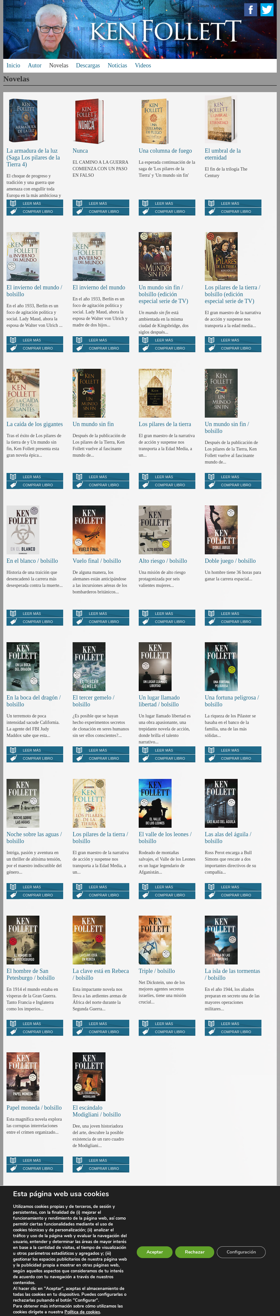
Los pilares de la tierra (165, 424)
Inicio (13, 65)
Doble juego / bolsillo (230, 561)
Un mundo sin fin (93, 424)
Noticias (117, 65)
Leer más (32, 203)
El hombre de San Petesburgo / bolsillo (31, 974)
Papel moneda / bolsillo (34, 1107)
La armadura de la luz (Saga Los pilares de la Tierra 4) (33, 157)
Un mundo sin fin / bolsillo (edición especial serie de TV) (163, 294)
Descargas (88, 65)
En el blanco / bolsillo (32, 561)
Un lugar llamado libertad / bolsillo (159, 701)
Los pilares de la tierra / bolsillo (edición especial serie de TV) (232, 294)
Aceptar (155, 1252)
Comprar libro (38, 212)
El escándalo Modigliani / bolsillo (97, 1111)
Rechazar (194, 1252)
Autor (35, 65)
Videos (143, 65)
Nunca (80, 150)
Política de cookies (82, 1312)
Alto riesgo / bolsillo (163, 561)
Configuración (241, 1252)
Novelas (58, 65)
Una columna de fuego (165, 150)
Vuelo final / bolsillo (97, 561)
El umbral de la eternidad (223, 154)
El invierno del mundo (99, 287)
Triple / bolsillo (157, 971)
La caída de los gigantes (35, 424)
